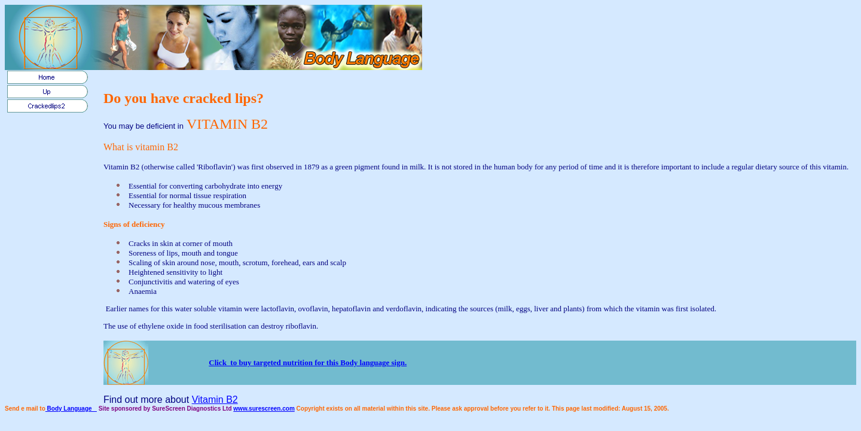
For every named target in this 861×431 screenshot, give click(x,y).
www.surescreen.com (263, 408)
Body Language (71, 408)
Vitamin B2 (215, 399)
